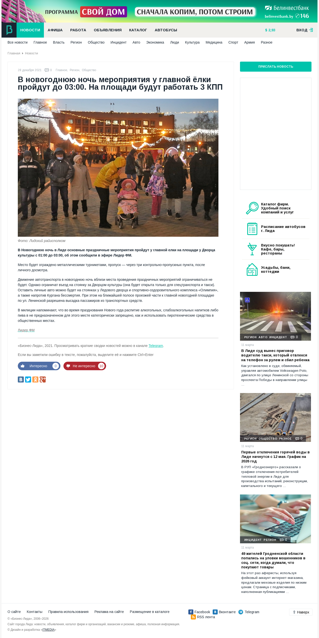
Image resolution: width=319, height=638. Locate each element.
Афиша (55, 30)
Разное (266, 42)
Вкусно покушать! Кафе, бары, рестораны (278, 249)
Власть (58, 42)
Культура (192, 42)
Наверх (300, 612)
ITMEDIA (48, 629)
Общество (96, 42)
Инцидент (119, 42)
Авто (136, 42)
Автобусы (166, 30)
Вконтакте (224, 612)
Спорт (233, 42)
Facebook (199, 612)
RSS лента (203, 617)
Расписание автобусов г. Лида (283, 229)
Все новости (18, 42)
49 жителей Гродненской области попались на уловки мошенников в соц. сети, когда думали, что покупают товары (273, 560)
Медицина (214, 42)
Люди (174, 42)
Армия (249, 42)
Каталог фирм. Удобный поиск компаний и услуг (277, 208)
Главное (40, 42)
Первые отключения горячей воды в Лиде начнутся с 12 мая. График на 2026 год (275, 456)
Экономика (155, 42)
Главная (14, 53)
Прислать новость (275, 66)
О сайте (14, 612)
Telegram (155, 346)
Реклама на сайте (109, 612)
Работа (78, 30)
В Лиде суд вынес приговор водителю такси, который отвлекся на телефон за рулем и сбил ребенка (275, 355)
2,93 (271, 30)
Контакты (34, 612)
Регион (76, 42)
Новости (30, 30)
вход (304, 30)
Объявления (108, 30)
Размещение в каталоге (150, 612)
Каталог (138, 30)
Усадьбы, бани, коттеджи (275, 270)
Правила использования (68, 612)
